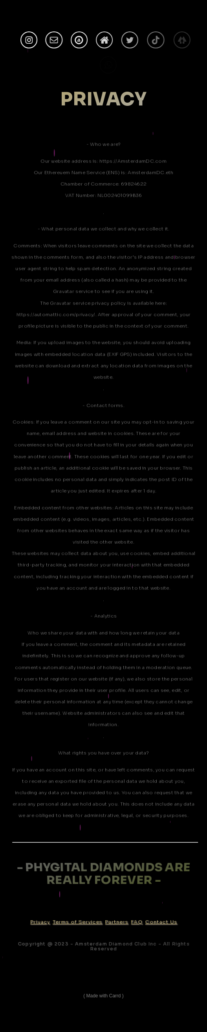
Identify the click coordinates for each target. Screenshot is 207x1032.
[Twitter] (130, 39)
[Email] (54, 39)
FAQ (137, 922)
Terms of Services (78, 922)
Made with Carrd (103, 996)
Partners (116, 922)
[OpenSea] (79, 39)
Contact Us (161, 922)
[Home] (104, 39)
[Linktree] (182, 39)
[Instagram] (28, 39)
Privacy (40, 922)
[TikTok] (156, 39)
